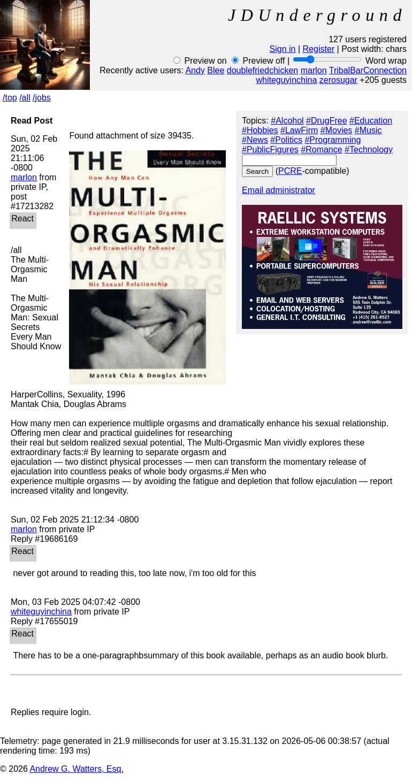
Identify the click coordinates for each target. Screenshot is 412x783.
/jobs (42, 97)
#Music (368, 130)
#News (255, 139)
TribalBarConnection (368, 70)
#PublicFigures (270, 149)
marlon (314, 70)
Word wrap (386, 60)
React (23, 218)
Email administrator (278, 190)
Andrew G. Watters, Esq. (76, 768)
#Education (370, 120)
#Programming (332, 139)
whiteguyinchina (286, 80)
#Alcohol (287, 120)
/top (10, 97)
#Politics (286, 139)
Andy (194, 70)
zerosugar (338, 80)
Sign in (283, 48)
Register (319, 48)
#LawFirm (299, 130)
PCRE (290, 170)
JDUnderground (317, 15)
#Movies (337, 130)
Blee (215, 70)
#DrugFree (326, 120)
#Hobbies (260, 130)
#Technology (369, 149)
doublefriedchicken (262, 70)
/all (24, 97)
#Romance (321, 149)
